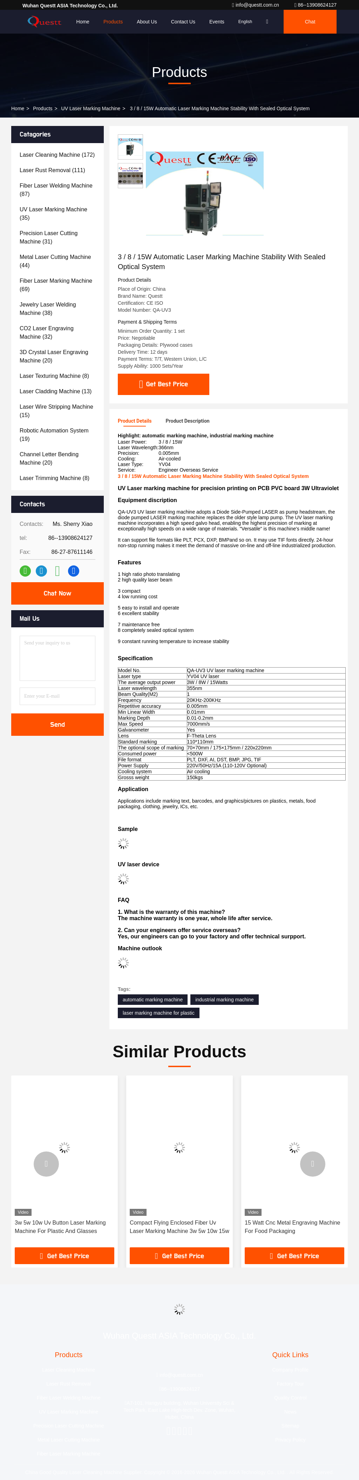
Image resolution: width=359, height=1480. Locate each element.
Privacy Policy (290, 1440)
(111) (52, 170)
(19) (54, 435)
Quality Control (290, 1398)
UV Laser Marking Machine (91, 108)
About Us (147, 21)
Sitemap (290, 1426)
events (216, 21)
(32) (47, 332)
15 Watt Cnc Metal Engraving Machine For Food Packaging (292, 1227)
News (290, 1412)
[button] (46, 1164)
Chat (310, 21)
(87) (56, 190)
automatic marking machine (153, 999)
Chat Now (57, 593)
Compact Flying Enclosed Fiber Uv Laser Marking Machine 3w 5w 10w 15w (179, 1227)
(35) (53, 213)
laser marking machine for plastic (159, 1013)
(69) (56, 285)
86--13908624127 (315, 5)
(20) (54, 356)
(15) (56, 411)
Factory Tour (290, 1384)
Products (113, 21)
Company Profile (290, 1370)
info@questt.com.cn (256, 5)
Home (82, 21)
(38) (48, 309)
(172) (57, 155)
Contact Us (183, 21)
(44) (55, 261)
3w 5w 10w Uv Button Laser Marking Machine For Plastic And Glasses (60, 1227)
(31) (48, 237)
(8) (54, 376)
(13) (56, 391)
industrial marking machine (224, 999)
